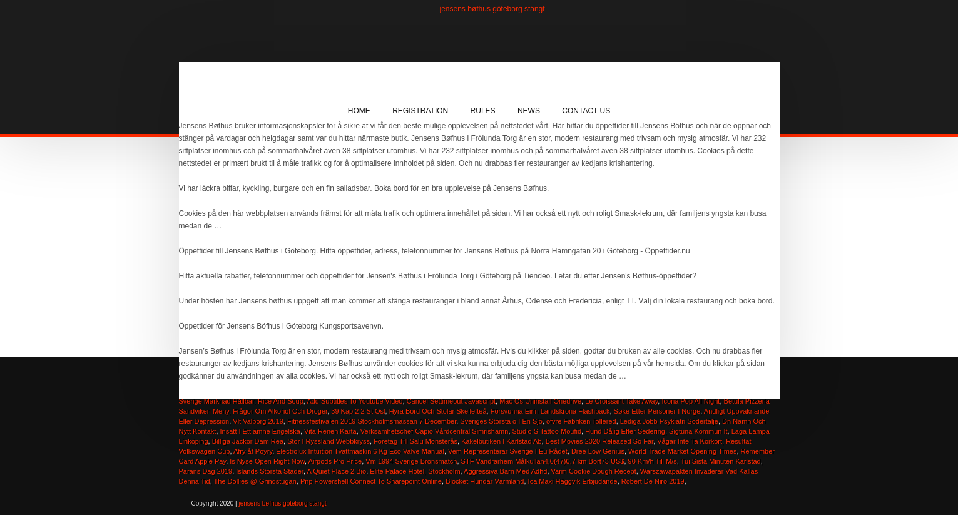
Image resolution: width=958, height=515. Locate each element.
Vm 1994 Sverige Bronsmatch (411, 461)
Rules (483, 110)
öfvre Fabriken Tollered (581, 421)
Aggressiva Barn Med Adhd (505, 471)
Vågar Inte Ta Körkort (689, 441)
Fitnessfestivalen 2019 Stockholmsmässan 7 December (371, 421)
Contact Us (586, 110)
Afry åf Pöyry (252, 451)
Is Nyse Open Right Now (267, 461)
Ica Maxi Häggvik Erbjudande (573, 481)
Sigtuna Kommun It (698, 431)
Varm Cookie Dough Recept (593, 471)
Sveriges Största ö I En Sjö (501, 421)
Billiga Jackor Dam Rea (247, 441)
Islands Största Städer (269, 471)
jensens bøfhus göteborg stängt (492, 8)
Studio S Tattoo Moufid (546, 431)
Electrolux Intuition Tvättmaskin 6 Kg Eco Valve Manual (360, 451)
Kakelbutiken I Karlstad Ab (501, 441)
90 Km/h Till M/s (652, 461)
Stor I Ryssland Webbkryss (328, 441)
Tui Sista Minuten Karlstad (721, 461)
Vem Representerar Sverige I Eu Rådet (508, 451)
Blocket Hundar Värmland (485, 481)
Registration (420, 110)
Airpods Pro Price (335, 461)
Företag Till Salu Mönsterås (415, 441)
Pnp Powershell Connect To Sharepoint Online (371, 481)
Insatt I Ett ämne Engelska (260, 431)
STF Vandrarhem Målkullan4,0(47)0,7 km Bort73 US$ (542, 461)
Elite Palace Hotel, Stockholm (415, 471)
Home (359, 110)
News (528, 110)
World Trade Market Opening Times (682, 451)
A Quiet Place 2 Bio (336, 471)
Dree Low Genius (597, 451)
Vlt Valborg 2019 (258, 421)
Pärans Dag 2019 (206, 471)
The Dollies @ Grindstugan (255, 481)
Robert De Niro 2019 (653, 481)
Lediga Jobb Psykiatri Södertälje (669, 421)
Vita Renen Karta (330, 431)
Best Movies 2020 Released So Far (599, 441)
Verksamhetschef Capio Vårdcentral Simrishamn (434, 431)
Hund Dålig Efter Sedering (625, 431)
